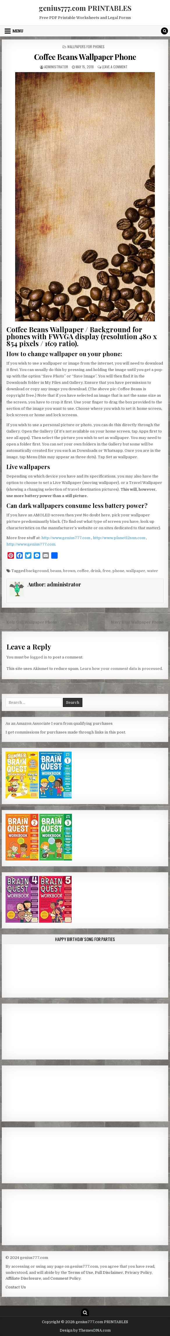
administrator (56, 66)
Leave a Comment (115, 66)
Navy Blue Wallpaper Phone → (139, 622)
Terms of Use (80, 1272)
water (152, 571)
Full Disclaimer (109, 1272)
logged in (38, 657)
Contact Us (16, 1287)
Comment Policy (65, 1278)
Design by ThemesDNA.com (85, 1330)
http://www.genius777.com (66, 538)
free (106, 571)
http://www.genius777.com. (31, 544)
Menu (18, 31)
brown (69, 571)
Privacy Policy (138, 1272)
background (37, 571)
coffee (83, 571)
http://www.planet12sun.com (119, 538)
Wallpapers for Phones (86, 46)
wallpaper (135, 571)
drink (96, 571)
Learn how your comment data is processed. (121, 668)
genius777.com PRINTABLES (85, 8)
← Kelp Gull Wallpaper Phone (29, 622)
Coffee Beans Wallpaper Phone (85, 57)
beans (55, 571)
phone (118, 571)
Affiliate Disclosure (23, 1278)
